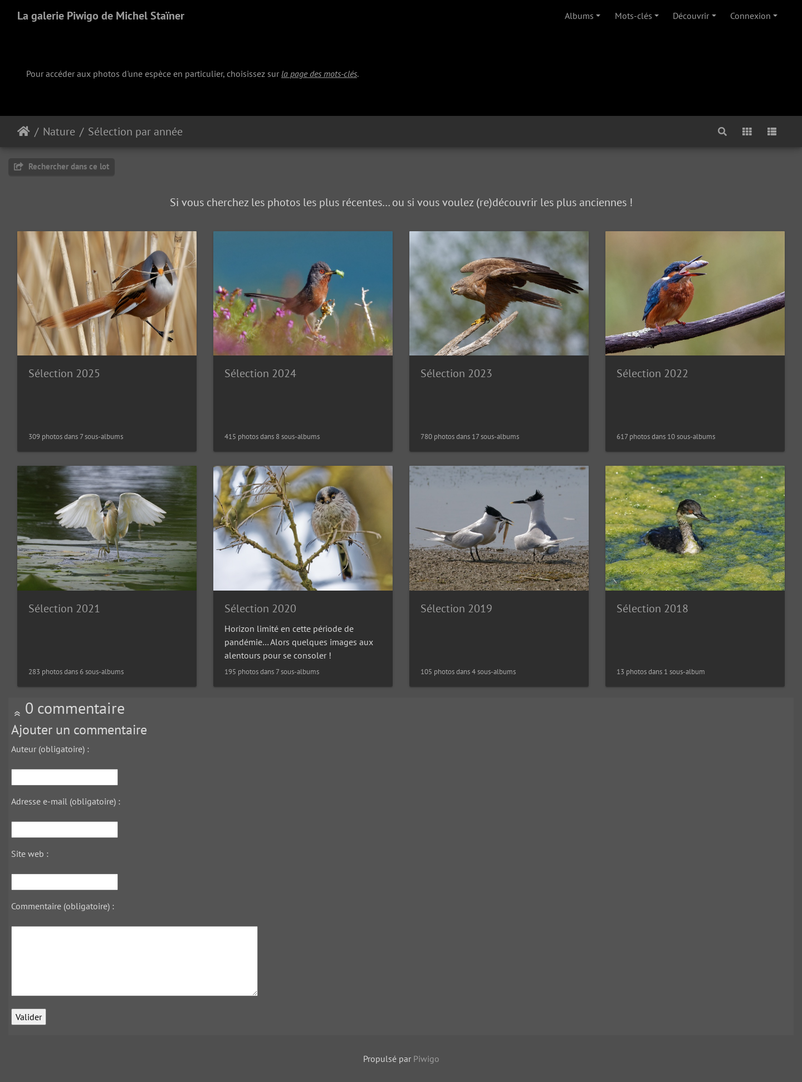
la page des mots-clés (319, 73)
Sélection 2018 (652, 608)
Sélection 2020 (260, 608)
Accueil (23, 131)
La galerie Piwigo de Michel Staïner (100, 15)
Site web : (29, 853)
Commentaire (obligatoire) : (62, 906)
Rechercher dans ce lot (61, 166)
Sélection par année (135, 131)
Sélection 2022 (652, 373)
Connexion (750, 15)
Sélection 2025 (64, 373)
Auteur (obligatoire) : (50, 748)
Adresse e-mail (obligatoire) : (65, 801)
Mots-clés (633, 15)
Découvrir (691, 15)
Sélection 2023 (456, 373)
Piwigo (426, 1058)
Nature (59, 131)
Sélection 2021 (64, 608)
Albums (579, 15)
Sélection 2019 (456, 608)
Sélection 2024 (260, 373)
